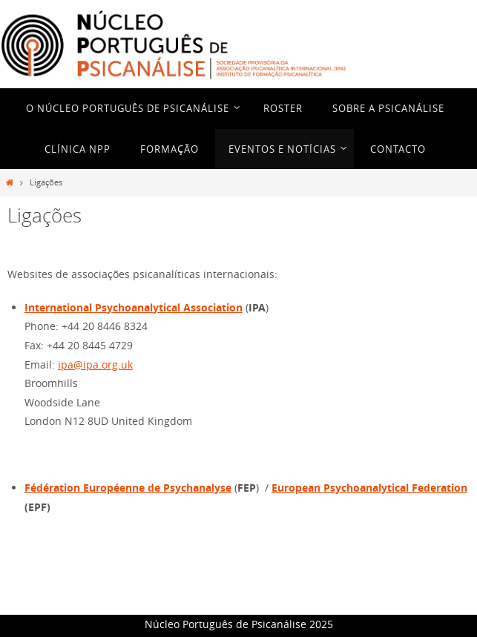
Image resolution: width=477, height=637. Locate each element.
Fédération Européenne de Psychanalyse (127, 488)
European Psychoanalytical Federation (369, 488)
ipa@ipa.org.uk (95, 364)
